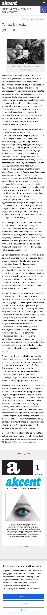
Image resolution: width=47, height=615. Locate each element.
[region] (23, 588)
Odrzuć (23, 610)
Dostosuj (23, 603)
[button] (43, 9)
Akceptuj (23, 596)
